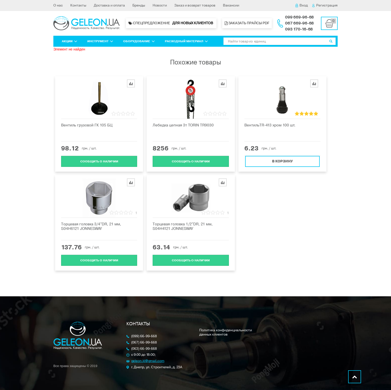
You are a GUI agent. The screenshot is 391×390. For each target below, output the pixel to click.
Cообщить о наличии (99, 161)
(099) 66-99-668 (144, 336)
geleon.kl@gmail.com (147, 361)
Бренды (138, 5)
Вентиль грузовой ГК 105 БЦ (86, 125)
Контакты (78, 5)
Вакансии (231, 5)
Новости (160, 5)
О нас (58, 5)
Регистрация (325, 5)
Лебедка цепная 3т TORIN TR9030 (183, 125)
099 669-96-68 (299, 17)
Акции (69, 41)
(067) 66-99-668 (144, 343)
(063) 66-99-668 (144, 349)
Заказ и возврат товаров (194, 5)
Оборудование (139, 41)
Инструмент (100, 41)
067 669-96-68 (299, 23)
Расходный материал (186, 41)
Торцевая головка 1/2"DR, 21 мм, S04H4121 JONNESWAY (183, 226)
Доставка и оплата (109, 5)
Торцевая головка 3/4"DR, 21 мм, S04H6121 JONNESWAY (91, 226)
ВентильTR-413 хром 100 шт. (269, 125)
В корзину (282, 160)
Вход (301, 5)
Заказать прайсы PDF (247, 23)
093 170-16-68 (299, 29)
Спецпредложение (171, 23)
